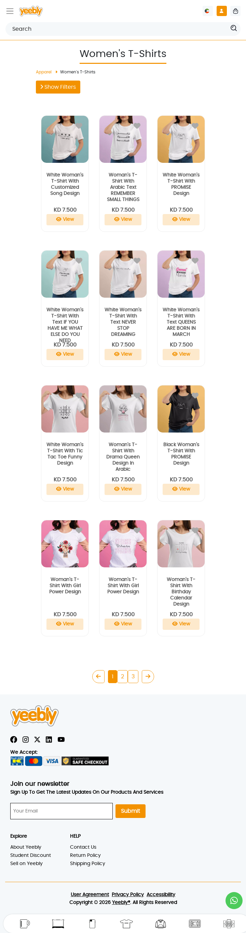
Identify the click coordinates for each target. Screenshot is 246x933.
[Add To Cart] (64, 219)
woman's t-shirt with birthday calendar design (181, 592)
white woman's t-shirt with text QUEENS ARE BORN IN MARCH (181, 322)
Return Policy (85, 855)
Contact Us (83, 847)
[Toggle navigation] (9, 10)
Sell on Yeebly (26, 863)
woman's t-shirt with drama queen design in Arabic (123, 457)
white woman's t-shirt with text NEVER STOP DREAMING (123, 322)
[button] (234, 900)
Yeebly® (121, 902)
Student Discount (30, 855)
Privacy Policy (128, 894)
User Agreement (90, 894)
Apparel (44, 72)
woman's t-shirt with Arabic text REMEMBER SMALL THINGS (123, 187)
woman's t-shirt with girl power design (65, 585)
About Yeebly (25, 847)
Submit (130, 811)
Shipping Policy (87, 863)
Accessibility (161, 894)
